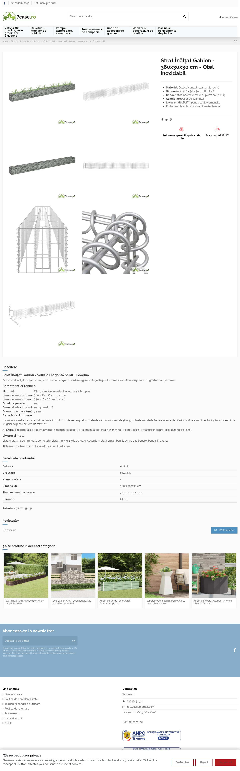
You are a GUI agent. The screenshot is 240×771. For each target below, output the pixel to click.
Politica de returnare (16, 708)
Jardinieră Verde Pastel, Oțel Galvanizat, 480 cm (115, 602)
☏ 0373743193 (20, 3)
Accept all (225, 762)
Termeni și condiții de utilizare (22, 704)
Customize (182, 762)
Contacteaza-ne (132, 722)
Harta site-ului (13, 718)
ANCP (8, 723)
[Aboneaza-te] (74, 641)
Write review (224, 530)
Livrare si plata (13, 694)
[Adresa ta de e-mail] (36, 641)
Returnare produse (45, 3)
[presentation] (30, 665)
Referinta (9, 508)
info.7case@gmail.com (140, 706)
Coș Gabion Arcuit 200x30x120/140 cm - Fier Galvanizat (71, 602)
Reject (204, 762)
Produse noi (11, 713)
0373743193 (134, 701)
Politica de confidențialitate (21, 699)
